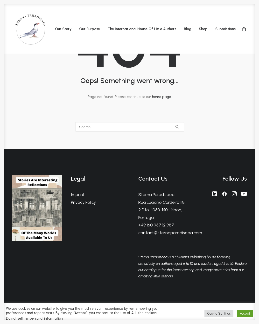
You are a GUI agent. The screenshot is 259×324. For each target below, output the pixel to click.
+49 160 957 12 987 (156, 225)
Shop (203, 29)
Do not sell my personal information (34, 318)
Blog (187, 29)
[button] (177, 126)
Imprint (77, 194)
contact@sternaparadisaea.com (170, 232)
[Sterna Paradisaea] (30, 29)
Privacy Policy (83, 202)
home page (161, 97)
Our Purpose (89, 29)
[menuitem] (63, 29)
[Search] (129, 127)
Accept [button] (245, 313)
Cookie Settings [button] (219, 313)
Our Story (63, 29)
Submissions (225, 29)
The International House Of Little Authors (142, 29)
